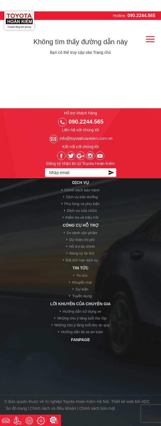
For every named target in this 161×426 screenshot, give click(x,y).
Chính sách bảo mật (97, 408)
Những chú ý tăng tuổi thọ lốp (82, 318)
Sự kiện (82, 289)
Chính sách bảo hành (81, 190)
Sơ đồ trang (16, 408)
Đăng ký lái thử (82, 253)
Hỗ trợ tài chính (82, 246)
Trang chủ (102, 52)
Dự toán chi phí (82, 239)
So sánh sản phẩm (82, 233)
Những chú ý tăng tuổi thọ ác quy (81, 325)
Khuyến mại (81, 282)
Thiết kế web (122, 401)
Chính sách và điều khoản (53, 408)
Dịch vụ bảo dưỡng (82, 197)
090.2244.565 (141, 15)
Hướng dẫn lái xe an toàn (82, 332)
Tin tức (81, 275)
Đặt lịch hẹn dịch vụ (82, 260)
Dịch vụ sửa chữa (82, 210)
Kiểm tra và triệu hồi (82, 217)
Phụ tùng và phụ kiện (81, 204)
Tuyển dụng (82, 296)
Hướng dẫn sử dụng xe (82, 311)
